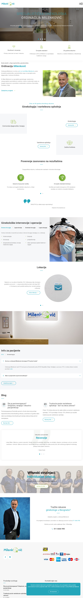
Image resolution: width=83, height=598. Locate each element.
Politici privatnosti (74, 586)
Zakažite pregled (8, 90)
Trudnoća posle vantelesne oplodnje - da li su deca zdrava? (62, 405)
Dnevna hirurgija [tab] (6, 227)
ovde (11, 369)
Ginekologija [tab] (11, 354)
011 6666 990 (76, 520)
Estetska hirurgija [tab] (30, 227)
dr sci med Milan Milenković (26, 71)
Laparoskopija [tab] (43, 227)
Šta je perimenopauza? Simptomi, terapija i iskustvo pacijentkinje (19, 406)
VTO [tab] (2, 354)
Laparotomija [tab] (18, 227)
